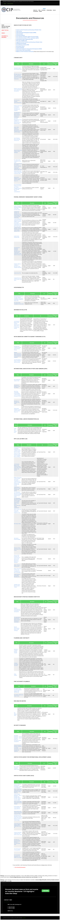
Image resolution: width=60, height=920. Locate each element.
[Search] (30, 10)
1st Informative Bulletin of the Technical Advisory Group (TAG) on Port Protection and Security (16, 325)
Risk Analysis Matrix (17, 523)
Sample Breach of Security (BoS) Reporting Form (17, 575)
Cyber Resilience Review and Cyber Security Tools (17, 139)
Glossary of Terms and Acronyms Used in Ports (17, 549)
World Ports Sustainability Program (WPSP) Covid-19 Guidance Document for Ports (17, 394)
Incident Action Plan (17, 273)
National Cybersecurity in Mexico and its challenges (18, 151)
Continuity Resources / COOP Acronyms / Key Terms (18, 279)
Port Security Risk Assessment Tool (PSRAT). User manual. (18, 856)
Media (40, 11)
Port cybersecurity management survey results (17, 161)
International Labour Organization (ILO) (24, 39)
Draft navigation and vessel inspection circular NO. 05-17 (17, 807)
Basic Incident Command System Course (16, 768)
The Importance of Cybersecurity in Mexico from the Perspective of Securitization (17, 115)
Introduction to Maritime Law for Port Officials (17, 386)
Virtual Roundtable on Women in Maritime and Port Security (18, 361)
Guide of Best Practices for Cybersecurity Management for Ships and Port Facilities (18, 129)
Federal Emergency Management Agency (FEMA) (26, 32)
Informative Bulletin (20, 35)
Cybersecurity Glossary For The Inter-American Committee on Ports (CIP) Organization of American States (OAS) (18, 298)
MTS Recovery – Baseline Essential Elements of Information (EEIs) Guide (17, 842)
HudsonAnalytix (19, 33)
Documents (35, 11)
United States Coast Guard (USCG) (23, 50)
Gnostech (24, 917)
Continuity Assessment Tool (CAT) (16, 664)
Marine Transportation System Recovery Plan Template (18, 802)
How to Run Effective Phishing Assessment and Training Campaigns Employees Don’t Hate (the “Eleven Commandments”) (18, 188)
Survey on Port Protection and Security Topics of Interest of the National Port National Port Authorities (17, 559)
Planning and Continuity (21, 43)
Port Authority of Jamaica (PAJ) (22, 44)
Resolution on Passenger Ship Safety (16, 402)
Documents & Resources (5, 36)
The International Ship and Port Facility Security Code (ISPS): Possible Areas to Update (17, 494)
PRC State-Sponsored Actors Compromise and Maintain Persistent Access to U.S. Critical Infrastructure (18, 76)
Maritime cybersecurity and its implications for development (18, 90)
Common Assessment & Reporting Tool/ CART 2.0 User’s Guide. (18, 833)
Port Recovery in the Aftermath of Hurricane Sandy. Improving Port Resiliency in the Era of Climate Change (18, 818)
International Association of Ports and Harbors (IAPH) (27, 38)
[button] (45, 890)
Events (54, 10)
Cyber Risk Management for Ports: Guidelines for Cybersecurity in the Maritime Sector (18, 121)
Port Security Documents (20, 867)
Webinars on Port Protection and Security (25, 51)
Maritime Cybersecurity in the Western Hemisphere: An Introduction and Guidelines (18, 108)
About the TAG (5, 30)
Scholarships (49, 10)
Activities (44, 10)
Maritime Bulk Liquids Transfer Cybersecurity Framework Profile (18, 172)
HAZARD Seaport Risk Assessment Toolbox (17, 586)
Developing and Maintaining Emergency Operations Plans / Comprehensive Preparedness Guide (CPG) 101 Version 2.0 (18, 251)
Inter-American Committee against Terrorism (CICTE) (27, 36)
